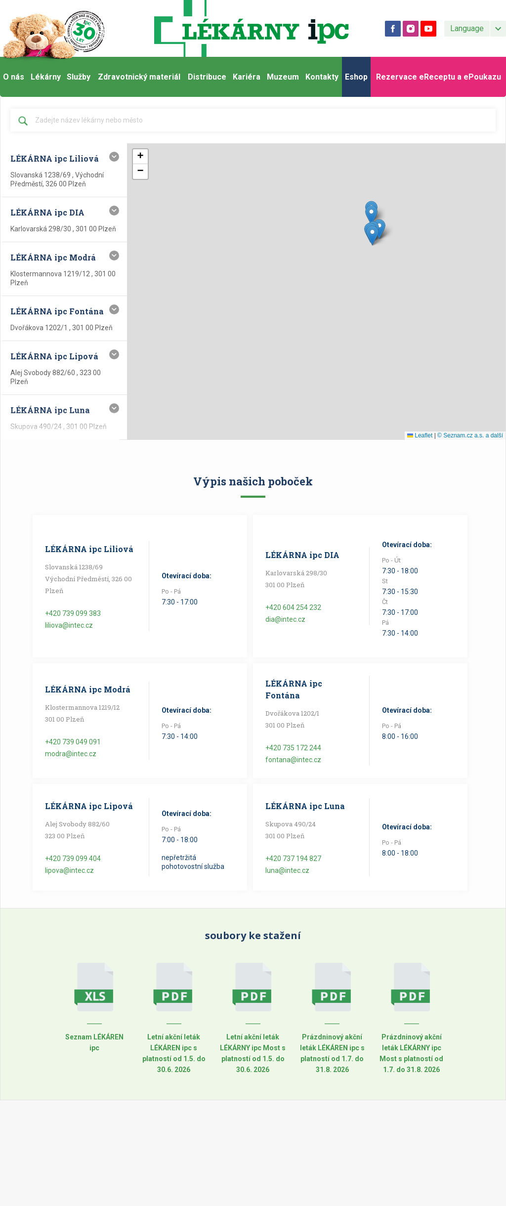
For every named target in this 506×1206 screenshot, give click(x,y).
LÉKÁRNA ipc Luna (305, 806)
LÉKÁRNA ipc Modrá (87, 689)
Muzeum (283, 77)
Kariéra (246, 77)
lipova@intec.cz (69, 870)
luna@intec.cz (287, 870)
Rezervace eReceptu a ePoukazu (438, 77)
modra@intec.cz (70, 754)
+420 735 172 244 (293, 748)
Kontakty (321, 77)
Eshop (356, 77)
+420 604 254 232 (293, 607)
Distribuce (207, 77)
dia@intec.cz (285, 619)
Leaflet (419, 435)
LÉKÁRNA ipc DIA (302, 555)
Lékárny (46, 77)
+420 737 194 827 (293, 858)
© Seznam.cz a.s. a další (470, 435)
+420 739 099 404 (73, 858)
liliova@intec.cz (69, 625)
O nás (13, 77)
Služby (78, 77)
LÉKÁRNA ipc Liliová (89, 549)
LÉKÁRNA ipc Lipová (89, 806)
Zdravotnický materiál (139, 77)
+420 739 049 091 (73, 742)
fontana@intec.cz (293, 760)
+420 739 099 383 (73, 613)
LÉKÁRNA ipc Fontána (293, 689)
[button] (379, 229)
